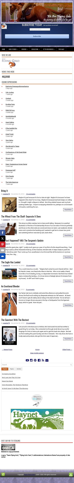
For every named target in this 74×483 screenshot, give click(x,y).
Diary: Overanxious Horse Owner (16, 164)
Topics (12, 369)
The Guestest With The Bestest (15, 320)
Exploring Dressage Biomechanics (17, 86)
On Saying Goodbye (8, 374)
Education (36, 48)
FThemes (12, 480)
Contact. (8, 98)
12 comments (30, 220)
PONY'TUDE (9, 134)
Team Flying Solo (29, 474)
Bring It (4, 190)
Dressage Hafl (10, 170)
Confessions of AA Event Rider (16, 152)
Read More (68, 210)
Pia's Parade (10, 176)
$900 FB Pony (10, 110)
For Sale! (61, 49)
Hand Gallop (10, 122)
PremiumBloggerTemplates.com (44, 480)
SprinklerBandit (11, 116)
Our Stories (14, 48)
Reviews (26, 48)
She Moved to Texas (12, 146)
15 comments (30, 194)
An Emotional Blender (10, 286)
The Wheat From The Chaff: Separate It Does (21, 216)
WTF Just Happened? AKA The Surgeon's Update (22, 240)
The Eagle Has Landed (10, 262)
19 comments (30, 244)
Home (3, 49)
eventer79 (6, 194)
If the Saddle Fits (11, 128)
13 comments (30, 323)
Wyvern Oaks (10, 158)
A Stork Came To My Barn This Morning (15, 388)
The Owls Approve (12, 182)
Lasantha (30, 480)
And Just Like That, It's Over (11, 377)
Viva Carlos (9, 140)
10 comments (30, 265)
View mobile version (37, 353)
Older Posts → (67, 349)
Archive (19, 369)
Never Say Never (7, 381)
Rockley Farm (10, 104)
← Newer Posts (7, 349)
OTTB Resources (50, 48)
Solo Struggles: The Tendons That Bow (15, 385)
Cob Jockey (10, 92)
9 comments (30, 289)
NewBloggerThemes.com (64, 480)
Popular (5, 369)
